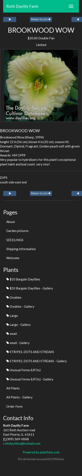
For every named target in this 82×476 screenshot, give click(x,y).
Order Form (14, 406)
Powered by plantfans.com (41, 452)
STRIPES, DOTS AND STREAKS (30, 352)
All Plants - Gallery (19, 397)
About (10, 222)
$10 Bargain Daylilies (23, 279)
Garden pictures (17, 231)
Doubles (13, 297)
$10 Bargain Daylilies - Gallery (29, 288)
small (11, 333)
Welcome (12, 258)
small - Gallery (18, 343)
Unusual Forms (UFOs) (23, 370)
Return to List (41, 19)
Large (12, 315)
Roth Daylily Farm (22, 6)
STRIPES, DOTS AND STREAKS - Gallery (36, 361)
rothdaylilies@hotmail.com (21, 443)
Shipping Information (21, 249)
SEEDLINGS (14, 240)
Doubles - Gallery (20, 306)
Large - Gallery (18, 324)
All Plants (13, 388)
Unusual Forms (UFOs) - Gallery (29, 379)
